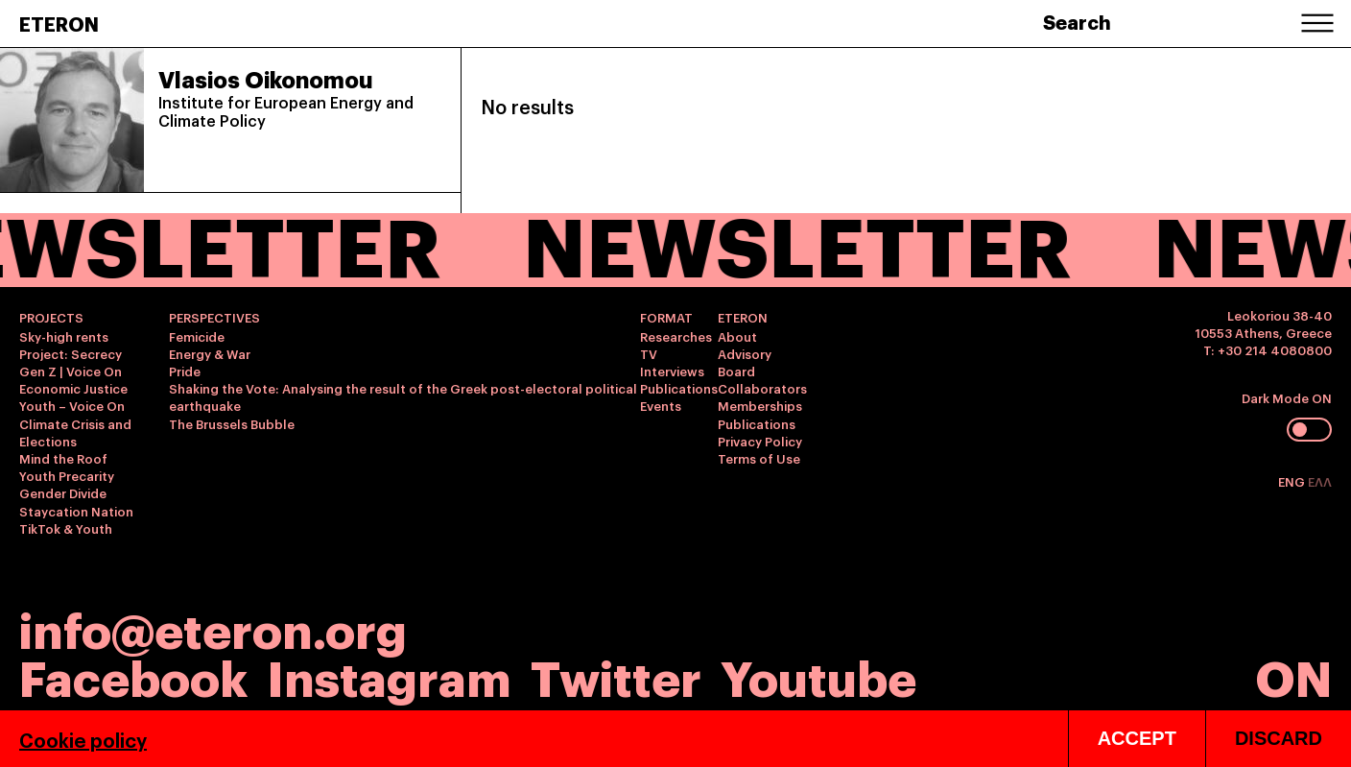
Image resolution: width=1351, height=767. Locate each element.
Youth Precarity (66, 475)
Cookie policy (83, 739)
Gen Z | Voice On (70, 370)
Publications (679, 387)
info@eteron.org (213, 628)
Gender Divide (63, 492)
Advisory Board (744, 362)
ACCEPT (1137, 738)
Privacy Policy (760, 440)
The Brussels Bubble (232, 423)
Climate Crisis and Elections (75, 432)
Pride (185, 370)
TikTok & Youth (65, 528)
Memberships (760, 405)
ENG (1293, 481)
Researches (676, 336)
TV (648, 353)
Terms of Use (759, 458)
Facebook (133, 675)
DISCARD (1278, 738)
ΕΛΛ (1320, 481)
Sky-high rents (63, 336)
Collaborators (762, 387)
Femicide (197, 336)
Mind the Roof (63, 458)
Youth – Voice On (72, 405)
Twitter (616, 675)
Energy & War (209, 353)
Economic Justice (73, 387)
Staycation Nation (76, 510)
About (737, 336)
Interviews (672, 370)
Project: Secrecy (70, 353)
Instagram (389, 675)
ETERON (59, 23)
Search (1077, 21)
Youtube (818, 675)
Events (660, 405)
